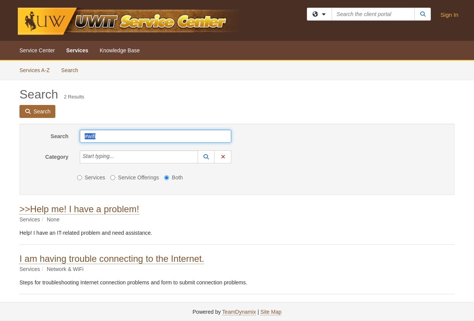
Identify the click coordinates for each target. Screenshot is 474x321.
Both (173, 177)
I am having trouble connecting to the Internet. (111, 258)
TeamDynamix (239, 312)
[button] (206, 156)
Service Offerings (134, 177)
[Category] (118, 157)
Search (72, 69)
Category (57, 157)
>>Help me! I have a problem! (79, 209)
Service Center (37, 50)
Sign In (449, 14)
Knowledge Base (120, 50)
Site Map (270, 312)
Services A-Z (34, 70)
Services (77, 50)
